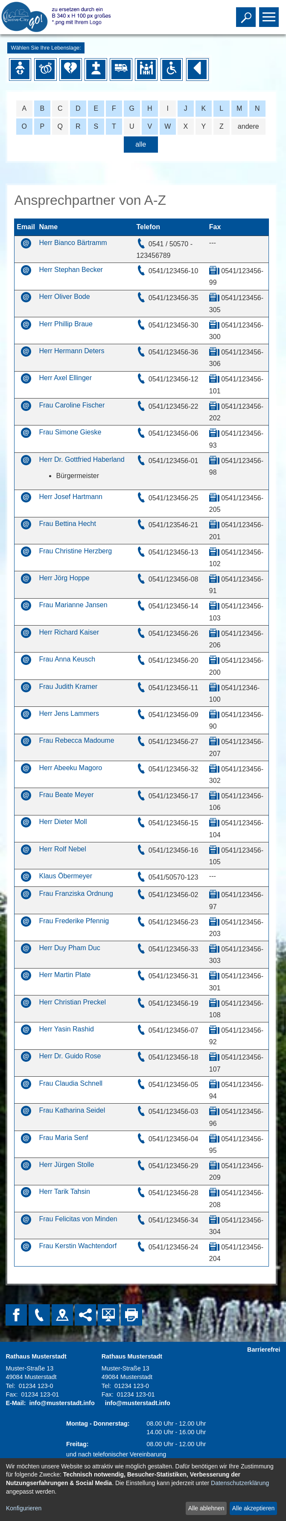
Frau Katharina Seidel (72, 1110)
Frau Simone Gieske (70, 432)
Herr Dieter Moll (63, 821)
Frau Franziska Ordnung (76, 893)
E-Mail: (16, 1403)
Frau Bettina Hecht (67, 523)
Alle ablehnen (206, 1508)
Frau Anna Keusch (67, 659)
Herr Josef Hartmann (70, 496)
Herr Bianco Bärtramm (73, 242)
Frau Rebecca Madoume (76, 740)
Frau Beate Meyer (66, 794)
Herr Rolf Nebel (62, 849)
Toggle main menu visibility (270, 13)
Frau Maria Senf (63, 1137)
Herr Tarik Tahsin (64, 1191)
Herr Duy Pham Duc (69, 947)
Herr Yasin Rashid (66, 1029)
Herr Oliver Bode (64, 296)
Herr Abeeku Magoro (70, 767)
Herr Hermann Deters (71, 350)
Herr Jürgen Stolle (66, 1164)
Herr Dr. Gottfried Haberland (81, 459)
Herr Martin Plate (64, 974)
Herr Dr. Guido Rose (70, 1056)
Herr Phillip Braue (65, 324)
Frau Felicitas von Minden (78, 1219)
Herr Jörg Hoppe (64, 578)
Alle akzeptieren (253, 1508)
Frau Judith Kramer (68, 686)
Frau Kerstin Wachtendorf (78, 1245)
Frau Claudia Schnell (70, 1083)
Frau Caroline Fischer (72, 405)
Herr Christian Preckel (72, 1002)
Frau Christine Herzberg (75, 551)
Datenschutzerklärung (240, 1483)
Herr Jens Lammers (69, 713)
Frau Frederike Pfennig (74, 920)
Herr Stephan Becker (70, 269)
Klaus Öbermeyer (65, 876)
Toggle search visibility (246, 13)
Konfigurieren (23, 1508)
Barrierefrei (263, 1349)
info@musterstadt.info (62, 1403)
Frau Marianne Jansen (73, 604)
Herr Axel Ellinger (65, 377)
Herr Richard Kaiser (69, 632)
